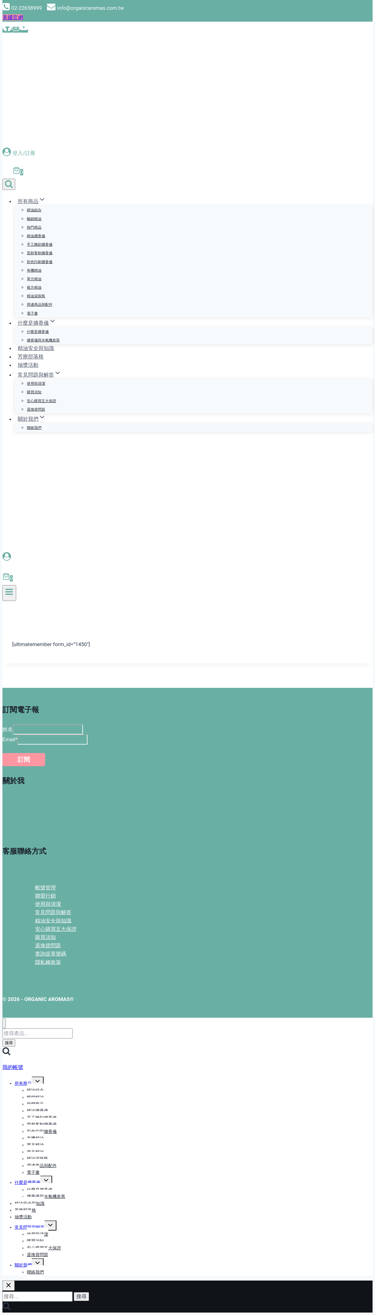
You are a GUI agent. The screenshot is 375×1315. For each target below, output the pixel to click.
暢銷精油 (34, 219)
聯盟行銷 (45, 896)
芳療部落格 (31, 357)
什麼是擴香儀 (38, 332)
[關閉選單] (4, 1023)
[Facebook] (7, 30)
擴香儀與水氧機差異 (43, 340)
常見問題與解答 (53, 912)
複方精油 (34, 287)
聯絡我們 (34, 428)
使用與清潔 (36, 383)
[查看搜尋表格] (8, 184)
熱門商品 (34, 227)
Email (9, 739)
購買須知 (34, 392)
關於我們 (23, 1265)
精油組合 (34, 210)
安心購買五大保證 (41, 401)
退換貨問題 (36, 409)
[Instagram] (16, 30)
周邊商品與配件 (39, 304)
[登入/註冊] (187, 153)
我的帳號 (12, 1067)
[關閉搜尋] (8, 1286)
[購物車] (15, 172)
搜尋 (9, 1043)
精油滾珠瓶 (36, 296)
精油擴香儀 (36, 236)
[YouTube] (24, 30)
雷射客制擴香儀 (39, 253)
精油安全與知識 (36, 348)
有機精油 (34, 270)
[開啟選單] (9, 593)
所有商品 (23, 1083)
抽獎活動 (28, 365)
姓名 (7, 729)
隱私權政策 (48, 962)
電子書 (32, 313)
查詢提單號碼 (50, 954)
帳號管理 (45, 887)
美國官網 (12, 17)
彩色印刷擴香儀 (39, 262)
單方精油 (34, 279)
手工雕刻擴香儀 (39, 244)
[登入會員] (186, 556)
